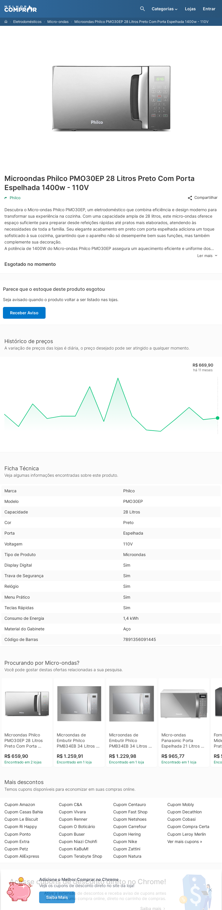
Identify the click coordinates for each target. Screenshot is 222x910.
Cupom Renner (73, 819)
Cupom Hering (127, 834)
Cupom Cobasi (181, 819)
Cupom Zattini (126, 848)
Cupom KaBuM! (74, 848)
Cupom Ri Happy (20, 826)
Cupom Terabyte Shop (80, 856)
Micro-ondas (58, 21)
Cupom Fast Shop (130, 811)
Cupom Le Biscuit (21, 819)
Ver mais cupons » (184, 841)
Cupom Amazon (19, 804)
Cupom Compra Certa (188, 826)
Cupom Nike (125, 841)
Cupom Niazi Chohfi (78, 841)
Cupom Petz (16, 848)
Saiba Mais (57, 897)
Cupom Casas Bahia (23, 811)
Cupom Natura (127, 856)
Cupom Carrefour (129, 826)
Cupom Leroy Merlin (186, 834)
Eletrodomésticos (27, 21)
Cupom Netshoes (129, 819)
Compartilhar (202, 197)
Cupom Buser (72, 834)
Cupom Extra (16, 841)
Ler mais (207, 255)
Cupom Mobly (180, 804)
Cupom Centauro (129, 804)
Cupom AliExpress (21, 856)
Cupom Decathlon (184, 811)
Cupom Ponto (17, 834)
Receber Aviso (24, 312)
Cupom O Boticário (77, 826)
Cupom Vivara (72, 811)
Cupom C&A (70, 804)
